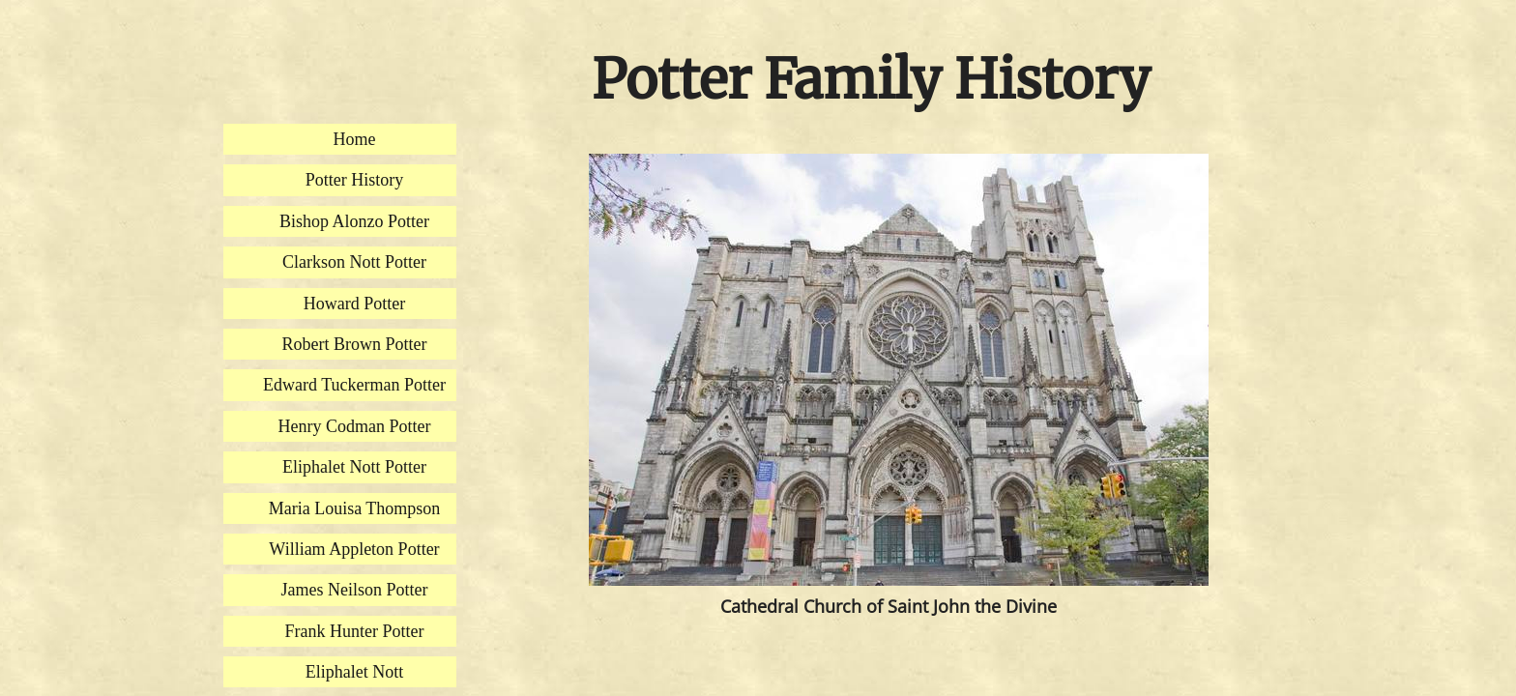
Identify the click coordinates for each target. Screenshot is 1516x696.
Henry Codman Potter (354, 426)
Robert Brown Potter (354, 344)
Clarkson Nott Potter (354, 262)
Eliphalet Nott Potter (354, 467)
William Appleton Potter (354, 549)
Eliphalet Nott (354, 672)
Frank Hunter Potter (354, 631)
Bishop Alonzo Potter (354, 221)
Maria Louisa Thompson (355, 508)
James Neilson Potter (354, 589)
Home (355, 139)
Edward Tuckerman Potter (354, 384)
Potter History (355, 179)
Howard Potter (354, 303)
